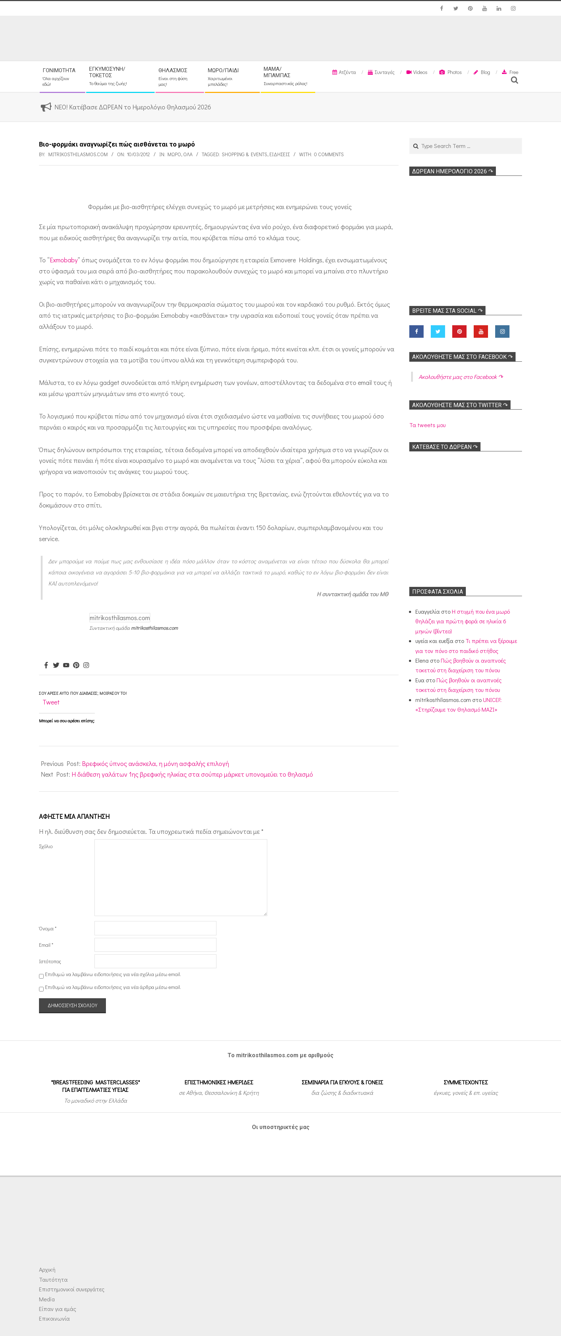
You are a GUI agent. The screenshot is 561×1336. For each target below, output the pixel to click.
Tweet (51, 702)
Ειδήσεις (279, 154)
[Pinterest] (76, 665)
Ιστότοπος (50, 961)
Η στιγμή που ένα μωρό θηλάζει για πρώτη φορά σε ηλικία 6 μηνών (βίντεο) (462, 621)
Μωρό (174, 154)
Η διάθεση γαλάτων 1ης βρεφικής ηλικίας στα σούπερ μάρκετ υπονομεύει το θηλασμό (192, 774)
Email (46, 944)
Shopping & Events (244, 154)
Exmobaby (64, 260)
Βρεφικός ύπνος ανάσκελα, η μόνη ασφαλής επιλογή (155, 763)
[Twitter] (56, 665)
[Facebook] (46, 665)
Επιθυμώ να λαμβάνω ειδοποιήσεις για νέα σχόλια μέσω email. (113, 974)
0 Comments (329, 154)
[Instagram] (86, 665)
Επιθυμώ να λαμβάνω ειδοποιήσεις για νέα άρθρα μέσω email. (113, 987)
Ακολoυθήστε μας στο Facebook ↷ (462, 356)
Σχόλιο (46, 846)
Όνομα (48, 928)
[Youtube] (66, 665)
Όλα (187, 154)
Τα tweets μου (427, 425)
